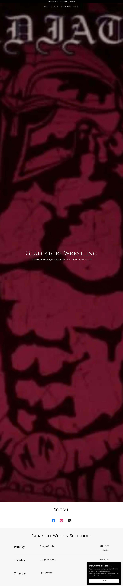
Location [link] (54, 6)
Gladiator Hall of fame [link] (70, 6)
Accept (104, 581)
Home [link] (46, 6)
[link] (53, 521)
